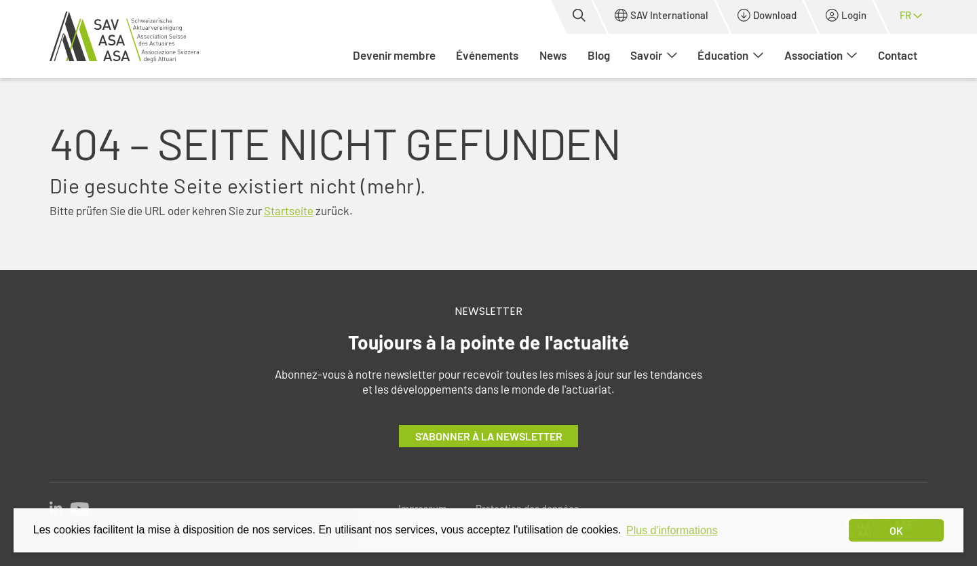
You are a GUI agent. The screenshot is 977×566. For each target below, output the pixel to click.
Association (821, 55)
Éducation (730, 55)
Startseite (288, 210)
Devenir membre (394, 55)
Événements (487, 55)
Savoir (653, 55)
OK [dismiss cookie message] (896, 530)
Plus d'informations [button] (672, 530)
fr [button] (911, 15)
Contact (897, 55)
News (553, 55)
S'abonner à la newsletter (488, 436)
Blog (599, 55)
